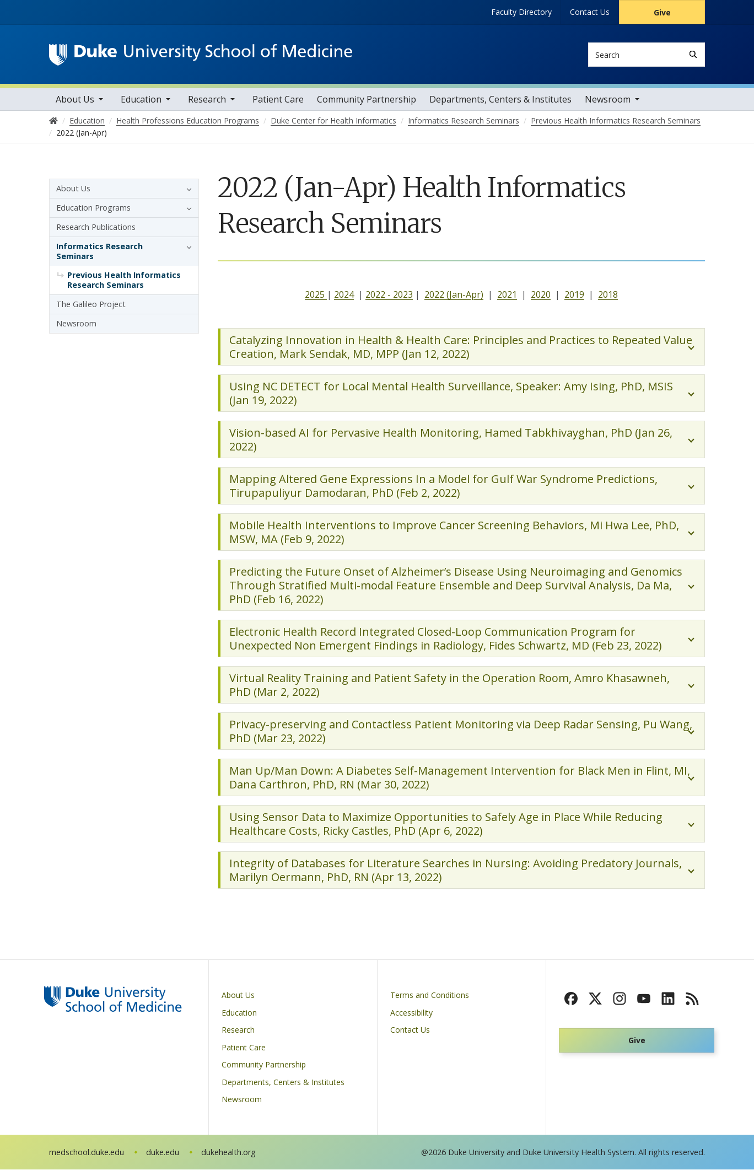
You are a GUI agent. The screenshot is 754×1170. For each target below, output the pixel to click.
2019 (574, 295)
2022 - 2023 (389, 295)
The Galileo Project (91, 304)
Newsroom (608, 100)
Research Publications (96, 227)
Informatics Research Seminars (99, 251)
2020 (541, 295)
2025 (316, 295)
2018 (608, 295)
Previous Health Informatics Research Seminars (124, 280)
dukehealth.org (228, 1152)
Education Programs (93, 208)
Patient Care (278, 100)
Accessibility (411, 1013)
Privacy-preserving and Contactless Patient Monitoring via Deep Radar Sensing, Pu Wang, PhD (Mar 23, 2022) (460, 732)
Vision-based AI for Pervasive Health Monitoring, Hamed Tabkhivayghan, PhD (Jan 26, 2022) (450, 440)
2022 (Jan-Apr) (453, 295)
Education (141, 100)
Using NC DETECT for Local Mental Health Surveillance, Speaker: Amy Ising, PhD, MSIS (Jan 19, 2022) (451, 394)
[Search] (693, 54)
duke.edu (162, 1152)
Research (207, 100)
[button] (186, 189)
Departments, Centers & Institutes (500, 100)
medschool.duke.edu (86, 1152)
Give (662, 12)
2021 (507, 295)
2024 (344, 295)
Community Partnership (366, 100)
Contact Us (590, 12)
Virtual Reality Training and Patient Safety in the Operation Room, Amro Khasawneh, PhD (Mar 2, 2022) (449, 686)
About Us (75, 100)
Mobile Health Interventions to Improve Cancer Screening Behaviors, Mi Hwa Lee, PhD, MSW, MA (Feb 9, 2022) (454, 533)
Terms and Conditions (429, 996)
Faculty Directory (521, 12)
